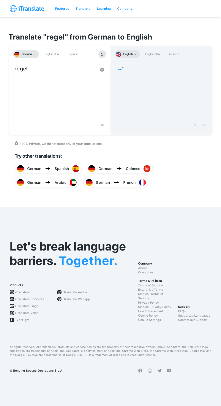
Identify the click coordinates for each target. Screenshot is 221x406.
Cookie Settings (149, 320)
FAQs (182, 311)
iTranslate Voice (26, 313)
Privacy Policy (148, 302)
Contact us (146, 272)
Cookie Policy (148, 315)
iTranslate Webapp (76, 299)
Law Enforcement (150, 311)
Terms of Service (150, 285)
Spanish (73, 54)
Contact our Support (192, 320)
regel (55, 92)
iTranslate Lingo (26, 306)
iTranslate (22, 292)
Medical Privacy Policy (154, 307)
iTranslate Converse (29, 299)
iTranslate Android (76, 292)
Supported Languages (194, 315)
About (142, 268)
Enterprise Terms (150, 289)
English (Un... (52, 54)
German (174, 54)
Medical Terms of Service (150, 296)
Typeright (22, 320)
